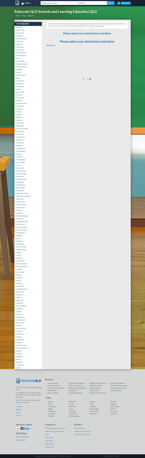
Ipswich (19, 114)
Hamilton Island (21, 289)
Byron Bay (72, 406)
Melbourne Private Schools (77, 388)
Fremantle (51, 414)
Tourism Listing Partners (76, 383)
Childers (19, 311)
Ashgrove (19, 140)
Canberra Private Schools (55, 388)
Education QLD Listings (111, 456)
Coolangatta (20, 159)
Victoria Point (21, 247)
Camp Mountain (21, 227)
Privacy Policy (50, 447)
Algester (19, 241)
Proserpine (20, 286)
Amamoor (19, 145)
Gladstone (20, 84)
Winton (19, 325)
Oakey (18, 252)
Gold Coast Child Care (117, 383)
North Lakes (20, 224)
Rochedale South (22, 348)
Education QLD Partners (82, 434)
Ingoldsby (19, 36)
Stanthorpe (20, 244)
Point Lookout (94, 411)
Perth (50, 404)
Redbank (19, 235)
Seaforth (19, 331)
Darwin (71, 404)
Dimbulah (19, 303)
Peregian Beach (21, 266)
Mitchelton (20, 106)
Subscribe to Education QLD (54, 431)
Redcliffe (19, 356)
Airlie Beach (73, 414)
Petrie (18, 255)
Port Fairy (113, 411)
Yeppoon (19, 120)
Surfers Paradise (22, 129)
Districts (19, 415)
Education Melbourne (75, 393)
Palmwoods (20, 365)
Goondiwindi (20, 320)
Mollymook (93, 414)
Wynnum (19, 210)
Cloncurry (19, 314)
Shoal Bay (72, 411)
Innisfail (19, 95)
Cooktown (20, 168)
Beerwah (19, 362)
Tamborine (20, 123)
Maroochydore (21, 204)
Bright (50, 409)
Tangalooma (20, 207)
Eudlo (18, 368)
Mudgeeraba (20, 148)
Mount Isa (20, 134)
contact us (62, 428)
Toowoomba (20, 61)
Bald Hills (19, 219)
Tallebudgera (20, 151)
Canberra (113, 404)
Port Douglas (21, 306)
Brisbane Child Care (54, 386)
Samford (19, 354)
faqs (52, 444)
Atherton (19, 295)
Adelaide (113, 402)
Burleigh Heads (21, 103)
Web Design (49, 441)
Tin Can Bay (20, 162)
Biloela (18, 275)
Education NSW (52, 393)
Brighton (19, 117)
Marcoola (19, 41)
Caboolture (20, 131)
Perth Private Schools (75, 386)
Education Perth (115, 390)
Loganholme (20, 233)
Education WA (52, 390)
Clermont (19, 157)
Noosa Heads (21, 328)
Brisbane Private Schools (97, 393)
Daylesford (52, 411)
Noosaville (20, 98)
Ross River (20, 323)
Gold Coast (20, 33)
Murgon (19, 269)
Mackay (19, 283)
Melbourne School (95, 386)
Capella (19, 154)
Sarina (18, 280)
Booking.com (18, 21)
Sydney (50, 402)
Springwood (20, 185)
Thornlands (20, 81)
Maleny (19, 297)
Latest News (49, 438)
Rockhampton (21, 55)
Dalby (18, 89)
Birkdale (19, 69)
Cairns (18, 58)
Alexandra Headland (23, 196)
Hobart (91, 404)
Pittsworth (20, 340)
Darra (18, 238)
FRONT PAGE (20, 440)
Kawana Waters (21, 230)
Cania (18, 165)
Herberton (20, 143)
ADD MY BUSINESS (22, 437)
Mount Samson (21, 38)
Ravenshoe (20, 334)
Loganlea (19, 213)
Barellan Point (21, 345)
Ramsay (19, 337)
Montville (19, 199)
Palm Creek (20, 30)
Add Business (125, 3)
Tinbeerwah (20, 261)
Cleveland (19, 176)
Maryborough (21, 174)
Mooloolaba (20, 188)
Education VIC (73, 390)
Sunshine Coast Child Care (98, 383)
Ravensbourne (21, 250)
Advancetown (21, 53)
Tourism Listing (52, 383)
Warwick (19, 44)
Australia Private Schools (118, 386)
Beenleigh (19, 126)
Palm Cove (20, 292)
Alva (18, 78)
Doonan (19, 258)
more (88, 79)
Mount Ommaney (22, 216)
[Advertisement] (87, 63)
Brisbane (19, 27)
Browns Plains (21, 179)
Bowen (18, 72)
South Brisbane (21, 67)
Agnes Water (20, 171)
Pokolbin (51, 416)
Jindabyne (92, 406)
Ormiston (19, 109)
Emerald (19, 278)
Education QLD (94, 390)
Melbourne (72, 402)
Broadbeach (20, 137)
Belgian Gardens (22, 64)
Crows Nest (20, 272)
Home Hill (19, 300)
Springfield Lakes (22, 221)
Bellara (19, 351)
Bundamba (20, 182)
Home (18, 16)
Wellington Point (22, 193)
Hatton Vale (20, 202)
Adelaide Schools (95, 388)
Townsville (20, 50)
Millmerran (20, 317)
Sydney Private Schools (118, 388)
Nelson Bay (52, 406)
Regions (18, 409)
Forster (112, 409)
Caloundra (20, 47)
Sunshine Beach (21, 264)
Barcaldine (20, 86)
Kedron (19, 112)
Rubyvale (31, 16)
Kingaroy (19, 309)
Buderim (19, 100)
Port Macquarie (74, 416)
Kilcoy (18, 359)
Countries (19, 406)
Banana (19, 342)
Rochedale (20, 190)
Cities (24, 16)
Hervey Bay (20, 92)
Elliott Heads (20, 75)
